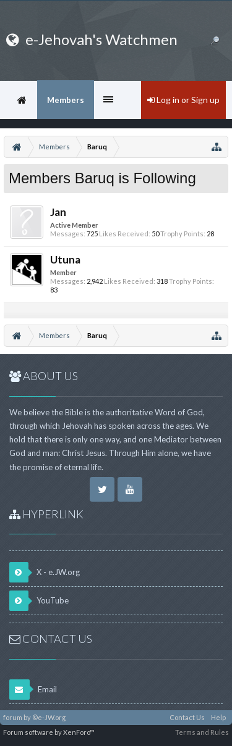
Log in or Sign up (183, 99)
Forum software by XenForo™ (49, 732)
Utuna (65, 259)
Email (33, 689)
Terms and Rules (202, 732)
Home (21, 100)
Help (218, 717)
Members (65, 100)
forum (12, 717)
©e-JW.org (49, 717)
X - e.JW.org (44, 572)
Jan (58, 211)
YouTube (39, 601)
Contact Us (187, 717)
